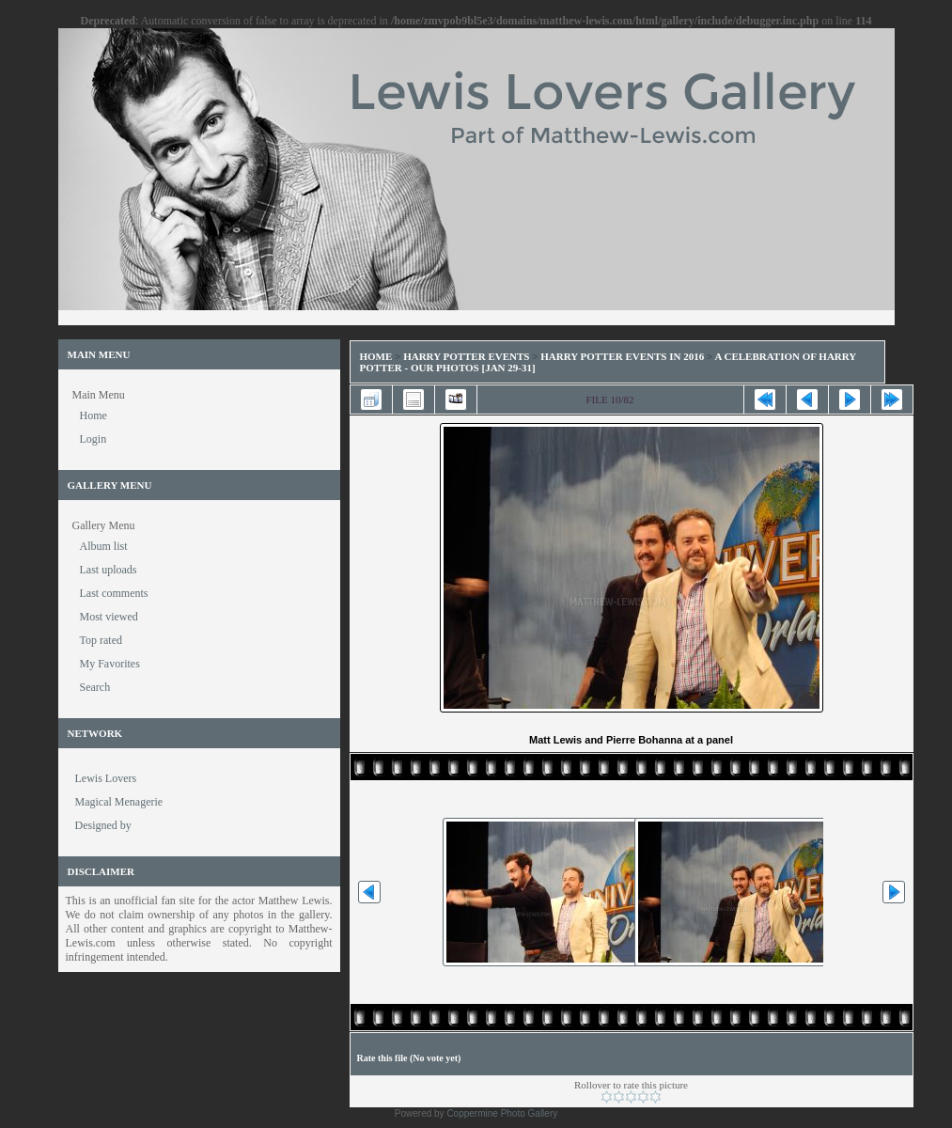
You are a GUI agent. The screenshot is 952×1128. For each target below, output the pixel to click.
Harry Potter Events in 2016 (622, 356)
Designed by (103, 825)
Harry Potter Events (466, 356)
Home (376, 356)
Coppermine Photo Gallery (501, 1113)
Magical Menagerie (119, 801)
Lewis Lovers (106, 778)
